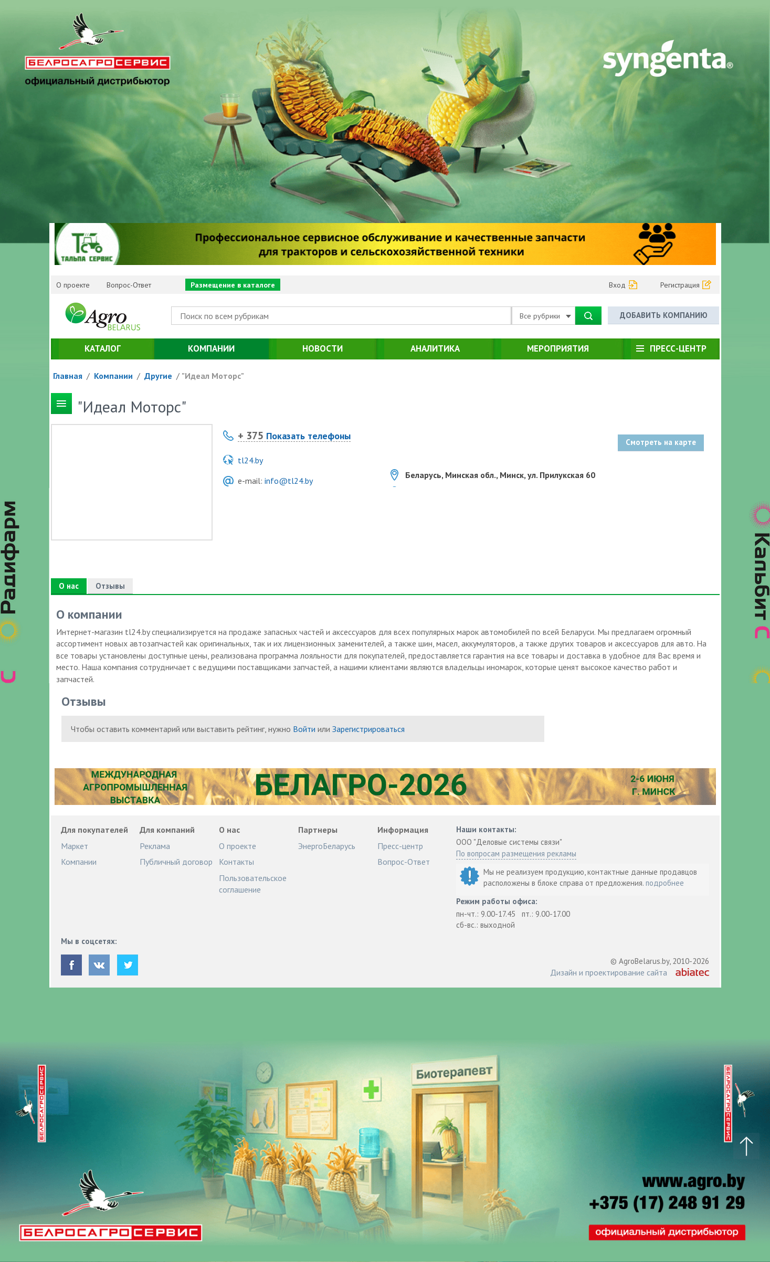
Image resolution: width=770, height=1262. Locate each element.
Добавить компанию (664, 315)
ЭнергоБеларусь (326, 846)
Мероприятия (558, 348)
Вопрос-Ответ (129, 285)
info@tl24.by (289, 480)
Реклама (155, 846)
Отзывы (110, 586)
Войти (304, 729)
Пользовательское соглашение (253, 884)
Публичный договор (176, 861)
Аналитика (435, 348)
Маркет (74, 846)
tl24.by (250, 460)
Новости (322, 348)
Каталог (103, 348)
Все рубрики (545, 316)
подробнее (665, 883)
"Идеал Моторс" (213, 375)
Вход (617, 285)
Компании (211, 348)
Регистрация (680, 285)
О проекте (73, 285)
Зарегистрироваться (368, 729)
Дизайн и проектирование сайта (608, 972)
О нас (69, 586)
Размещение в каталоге (233, 285)
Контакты (236, 861)
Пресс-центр (678, 348)
